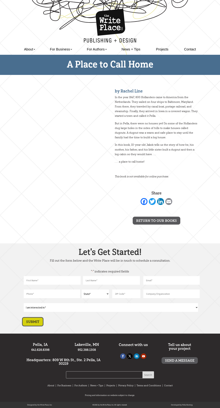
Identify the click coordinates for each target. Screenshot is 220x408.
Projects (162, 49)
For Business (60, 49)
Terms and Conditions (149, 385)
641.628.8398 (40, 350)
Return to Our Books (156, 221)
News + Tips (131, 49)
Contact (190, 49)
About (28, 49)
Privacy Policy (126, 385)
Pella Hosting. (187, 405)
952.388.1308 (87, 350)
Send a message (179, 360)
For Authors (95, 49)
